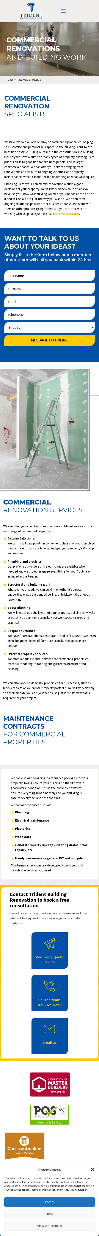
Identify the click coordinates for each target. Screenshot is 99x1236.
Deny (49, 1214)
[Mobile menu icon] (63, 11)
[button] (92, 1169)
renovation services (43, 510)
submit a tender (67, 214)
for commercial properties (34, 738)
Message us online (49, 340)
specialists (25, 114)
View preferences (49, 1226)
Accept (50, 1202)
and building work (46, 57)
